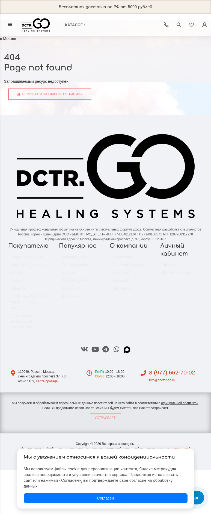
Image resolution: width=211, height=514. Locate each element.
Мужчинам (71, 291)
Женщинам (72, 299)
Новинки (69, 275)
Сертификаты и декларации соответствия (24, 324)
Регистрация (177, 275)
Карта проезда (47, 381)
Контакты (19, 275)
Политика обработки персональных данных (29, 304)
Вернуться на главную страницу (49, 94)
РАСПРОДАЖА (75, 283)
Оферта (18, 291)
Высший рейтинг (76, 259)
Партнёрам (122, 291)
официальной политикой (179, 403)
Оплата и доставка (27, 267)
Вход (170, 267)
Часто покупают (76, 267)
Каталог (76, 25)
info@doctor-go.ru (162, 380)
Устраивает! (105, 418)
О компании (122, 259)
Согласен (105, 498)
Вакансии (120, 283)
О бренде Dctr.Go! (27, 259)
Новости (18, 283)
